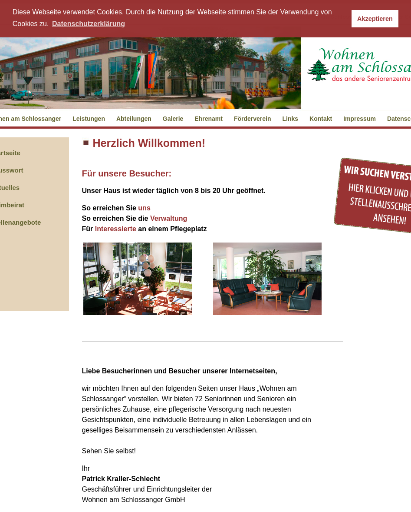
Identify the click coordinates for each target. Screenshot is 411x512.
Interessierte (115, 229)
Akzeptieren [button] (375, 18)
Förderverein (252, 118)
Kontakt (320, 118)
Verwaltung (168, 218)
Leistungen (88, 118)
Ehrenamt (208, 118)
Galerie (173, 118)
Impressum (359, 118)
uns (144, 208)
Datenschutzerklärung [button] (88, 23)
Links (291, 118)
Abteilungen (133, 118)
